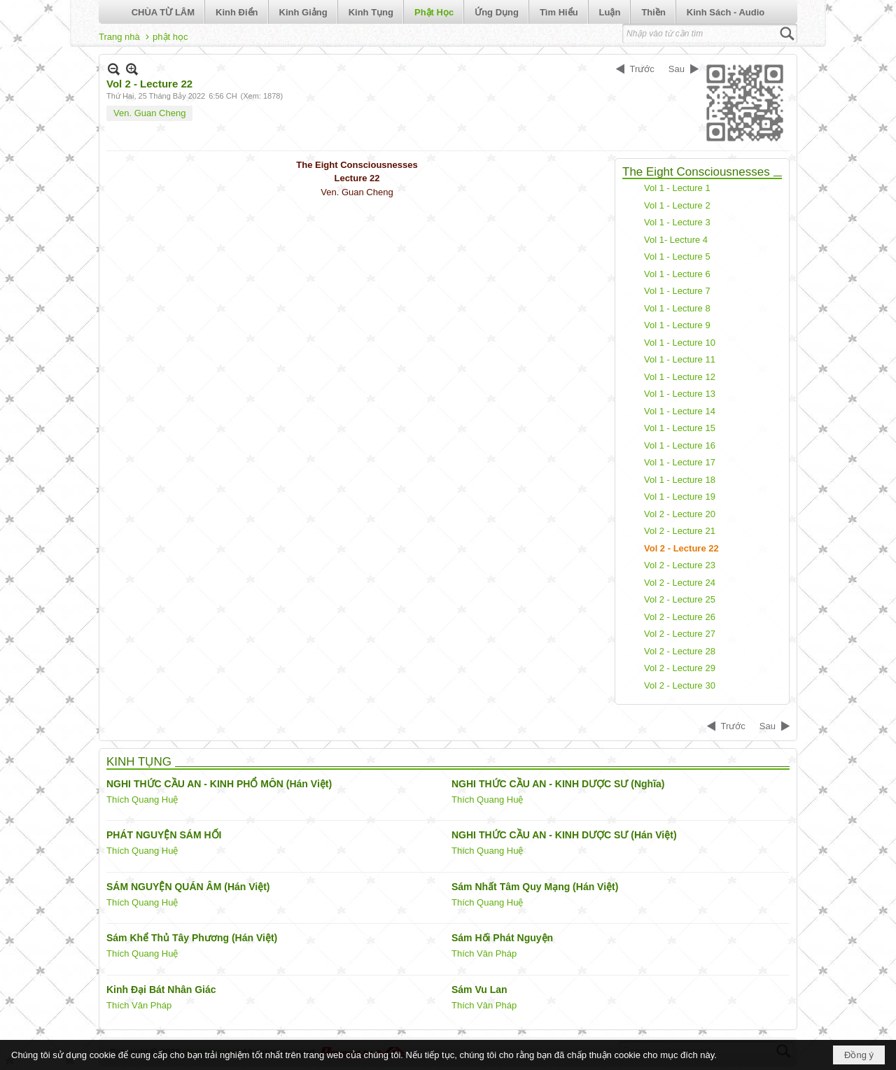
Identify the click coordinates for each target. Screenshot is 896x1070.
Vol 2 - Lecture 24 (679, 582)
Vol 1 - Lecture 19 (679, 496)
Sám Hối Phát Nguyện (502, 937)
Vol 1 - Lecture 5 (677, 256)
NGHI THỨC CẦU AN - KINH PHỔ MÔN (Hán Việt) (219, 783)
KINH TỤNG (139, 761)
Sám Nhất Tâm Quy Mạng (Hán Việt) (534, 886)
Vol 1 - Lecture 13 (679, 393)
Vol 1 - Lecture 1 (677, 188)
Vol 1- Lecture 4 (676, 239)
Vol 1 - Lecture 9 (677, 325)
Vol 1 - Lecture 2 (677, 205)
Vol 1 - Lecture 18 (679, 479)
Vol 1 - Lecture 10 (679, 342)
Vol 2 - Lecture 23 (679, 565)
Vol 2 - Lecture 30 (679, 685)
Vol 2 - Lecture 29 (679, 668)
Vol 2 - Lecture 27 (679, 633)
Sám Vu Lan (479, 989)
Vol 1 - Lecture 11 (679, 359)
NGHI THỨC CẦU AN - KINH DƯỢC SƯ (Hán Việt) (564, 834)
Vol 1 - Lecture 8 (677, 308)
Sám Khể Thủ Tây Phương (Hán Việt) (191, 937)
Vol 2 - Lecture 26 (679, 617)
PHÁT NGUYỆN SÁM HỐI (163, 834)
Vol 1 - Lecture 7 (677, 291)
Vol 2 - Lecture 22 (681, 548)
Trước (642, 69)
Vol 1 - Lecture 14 (679, 411)
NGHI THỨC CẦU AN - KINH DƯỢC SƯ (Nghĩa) (557, 783)
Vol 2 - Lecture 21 (679, 531)
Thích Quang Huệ (142, 799)
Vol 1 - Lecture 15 (679, 428)
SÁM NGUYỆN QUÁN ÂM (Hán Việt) (188, 886)
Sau (676, 69)
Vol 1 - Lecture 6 (677, 274)
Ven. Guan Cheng (149, 113)
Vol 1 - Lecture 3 (677, 222)
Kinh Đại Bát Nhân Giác (161, 989)
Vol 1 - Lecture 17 (679, 462)
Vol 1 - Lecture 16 (679, 445)
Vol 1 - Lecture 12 (679, 377)
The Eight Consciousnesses (696, 171)
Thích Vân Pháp (484, 953)
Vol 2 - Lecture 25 (679, 599)
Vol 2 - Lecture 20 (679, 514)
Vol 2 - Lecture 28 (679, 651)
